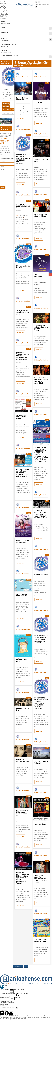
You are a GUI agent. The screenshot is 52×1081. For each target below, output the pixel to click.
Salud (6, 1004)
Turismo (24, 51)
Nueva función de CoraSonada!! (22, 541)
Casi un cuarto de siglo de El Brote (40, 215)
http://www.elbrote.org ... (10, 99)
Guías (2, 1005)
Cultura (2, 1004)
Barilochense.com (20, 1016)
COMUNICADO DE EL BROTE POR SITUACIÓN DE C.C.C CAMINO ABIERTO (40, 639)
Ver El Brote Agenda (8, 109)
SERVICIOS (26, 40)
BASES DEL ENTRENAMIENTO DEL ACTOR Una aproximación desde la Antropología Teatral (23, 877)
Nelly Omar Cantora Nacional (22, 760)
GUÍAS (26, 28)
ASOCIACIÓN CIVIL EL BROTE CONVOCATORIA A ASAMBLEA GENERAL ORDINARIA (23, 159)
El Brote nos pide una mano (40, 275)
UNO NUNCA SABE (41, 574)
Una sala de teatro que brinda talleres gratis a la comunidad (41, 380)
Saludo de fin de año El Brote (22, 99)
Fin (26, 966)
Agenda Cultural (17, 989)
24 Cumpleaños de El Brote (23, 266)
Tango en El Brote (40, 824)
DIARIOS (26, 22)
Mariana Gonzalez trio (23, 709)
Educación (3, 1002)
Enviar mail (6, 103)
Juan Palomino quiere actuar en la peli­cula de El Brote (41, 328)
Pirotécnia (38, 102)
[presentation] (11, 182)
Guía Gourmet (4, 993)
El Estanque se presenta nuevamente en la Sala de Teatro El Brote (40, 879)
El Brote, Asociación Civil (32, 65)
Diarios (2, 989)
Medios (2, 997)
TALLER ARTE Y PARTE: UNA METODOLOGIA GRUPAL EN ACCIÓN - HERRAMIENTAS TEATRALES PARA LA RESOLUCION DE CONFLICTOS (41, 454)
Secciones (26, 34)
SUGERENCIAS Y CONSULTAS (26, 57)
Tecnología (10, 1002)
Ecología (7, 997)
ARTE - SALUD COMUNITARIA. (22, 595)
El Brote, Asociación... (23, 77)
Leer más (20, 119)
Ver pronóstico (4, 17)
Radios (7, 989)
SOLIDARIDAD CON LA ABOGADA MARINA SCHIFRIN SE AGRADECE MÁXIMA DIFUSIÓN (41, 703)
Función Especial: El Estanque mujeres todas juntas (22, 813)
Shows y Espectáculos (24, 45)
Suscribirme (6, 106)
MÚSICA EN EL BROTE (21, 660)
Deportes (3, 1001)
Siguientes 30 (18, 966)
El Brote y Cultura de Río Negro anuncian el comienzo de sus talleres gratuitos (22, 472)
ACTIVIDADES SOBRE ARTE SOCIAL (21, 417)
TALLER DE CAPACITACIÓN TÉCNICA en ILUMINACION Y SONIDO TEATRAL (41, 514)
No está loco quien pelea (41, 160)
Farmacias (12, 993)
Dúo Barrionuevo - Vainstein (41, 762)
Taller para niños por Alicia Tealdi (40, 940)
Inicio (16, 65)
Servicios (9, 1001)
